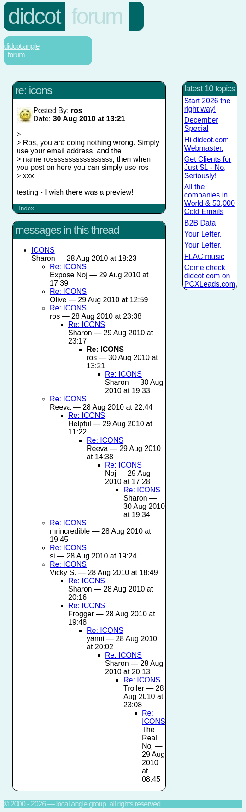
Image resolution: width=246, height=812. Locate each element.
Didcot (34, 16)
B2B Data (200, 223)
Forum (97, 16)
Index (26, 208)
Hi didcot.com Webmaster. (206, 144)
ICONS (43, 250)
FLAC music (204, 256)
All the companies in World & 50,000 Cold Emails (209, 199)
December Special (201, 124)
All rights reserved (134, 804)
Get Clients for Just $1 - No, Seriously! (207, 167)
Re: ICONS (68, 267)
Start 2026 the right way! (207, 105)
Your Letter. (203, 234)
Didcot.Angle (22, 46)
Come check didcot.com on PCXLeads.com (209, 276)
